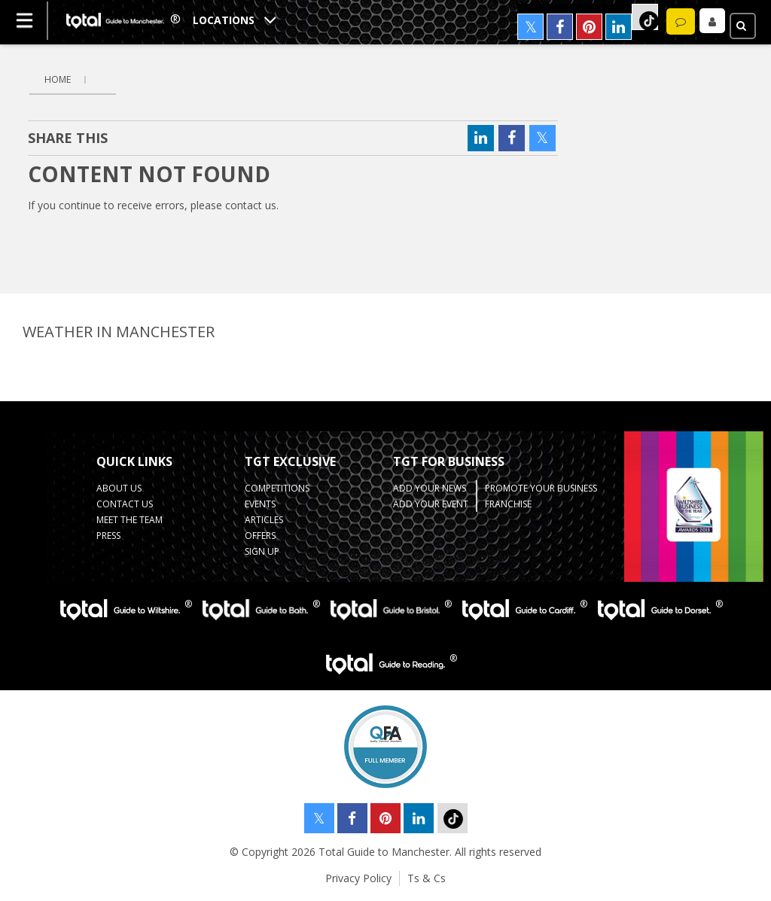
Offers (260, 535)
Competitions (277, 488)
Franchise (508, 504)
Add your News (429, 488)
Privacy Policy (358, 878)
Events (260, 504)
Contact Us (124, 504)
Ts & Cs (426, 878)
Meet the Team (129, 519)
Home (57, 79)
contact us (250, 205)
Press (108, 535)
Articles (264, 519)
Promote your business (541, 488)
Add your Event (430, 504)
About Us (119, 488)
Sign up (262, 551)
